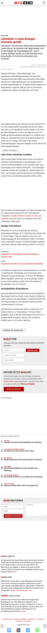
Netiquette (40, 619)
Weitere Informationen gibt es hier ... (22, 590)
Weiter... (24, 611)
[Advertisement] (23, 19)
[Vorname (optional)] (14, 355)
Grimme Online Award (11, 381)
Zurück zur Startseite (13, 330)
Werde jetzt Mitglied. (28, 384)
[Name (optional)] (14, 360)
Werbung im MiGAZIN (20, 619)
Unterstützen (32, 619)
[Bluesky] (34, 630)
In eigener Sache (7, 619)
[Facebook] (15, 630)
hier (15, 572)
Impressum (19, 621)
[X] (24, 630)
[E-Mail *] (14, 350)
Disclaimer (27, 621)
